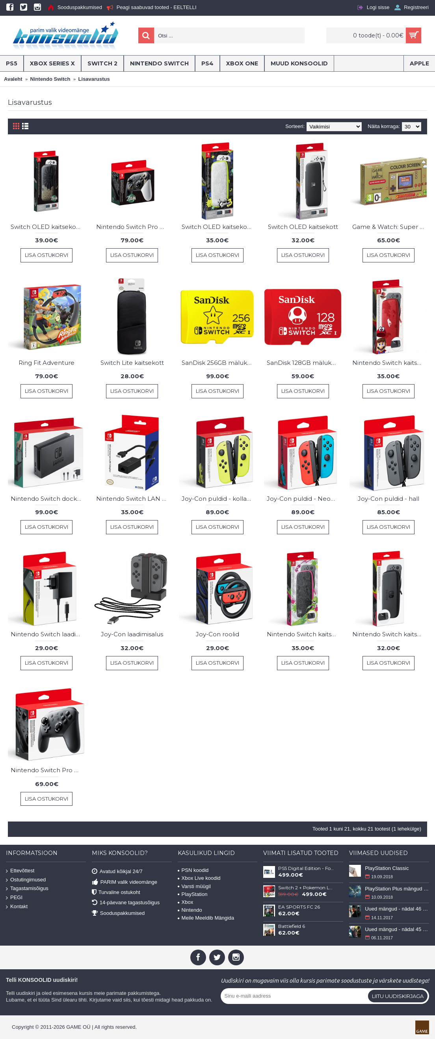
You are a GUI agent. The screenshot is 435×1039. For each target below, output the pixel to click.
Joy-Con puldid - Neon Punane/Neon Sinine (304, 498)
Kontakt (17, 906)
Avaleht (13, 79)
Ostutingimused (26, 880)
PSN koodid (193, 870)
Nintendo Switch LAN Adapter (133, 498)
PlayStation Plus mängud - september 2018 (397, 889)
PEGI (14, 897)
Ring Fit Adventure (46, 362)
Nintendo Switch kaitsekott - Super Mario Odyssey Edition (389, 362)
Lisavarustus (94, 79)
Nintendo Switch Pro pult (48, 770)
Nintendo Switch (50, 79)
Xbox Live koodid (199, 878)
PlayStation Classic (387, 868)
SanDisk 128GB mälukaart (304, 362)
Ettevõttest (20, 871)
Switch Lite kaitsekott (132, 362)
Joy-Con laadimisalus (132, 634)
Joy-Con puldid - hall (388, 498)
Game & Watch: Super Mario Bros (389, 226)
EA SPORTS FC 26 (299, 907)
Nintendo (190, 910)
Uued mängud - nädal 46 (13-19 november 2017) (397, 909)
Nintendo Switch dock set (48, 498)
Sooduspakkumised (118, 913)
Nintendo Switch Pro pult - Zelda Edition (133, 226)
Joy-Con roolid (217, 634)
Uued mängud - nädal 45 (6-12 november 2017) (397, 929)
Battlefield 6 (291, 926)
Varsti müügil (194, 886)
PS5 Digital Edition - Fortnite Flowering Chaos (306, 868)
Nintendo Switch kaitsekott (389, 634)
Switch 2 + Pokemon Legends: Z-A (306, 887)
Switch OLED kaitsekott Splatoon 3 (219, 226)
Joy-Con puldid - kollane (218, 498)
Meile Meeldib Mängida (206, 918)
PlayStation (193, 894)
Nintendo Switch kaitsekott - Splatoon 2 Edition (304, 634)
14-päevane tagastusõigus (126, 903)
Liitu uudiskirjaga (398, 996)
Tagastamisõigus (27, 888)
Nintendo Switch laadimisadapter (48, 634)
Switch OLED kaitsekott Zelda (48, 226)
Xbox (185, 902)
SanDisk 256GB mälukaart (219, 362)
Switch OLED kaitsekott (303, 226)
